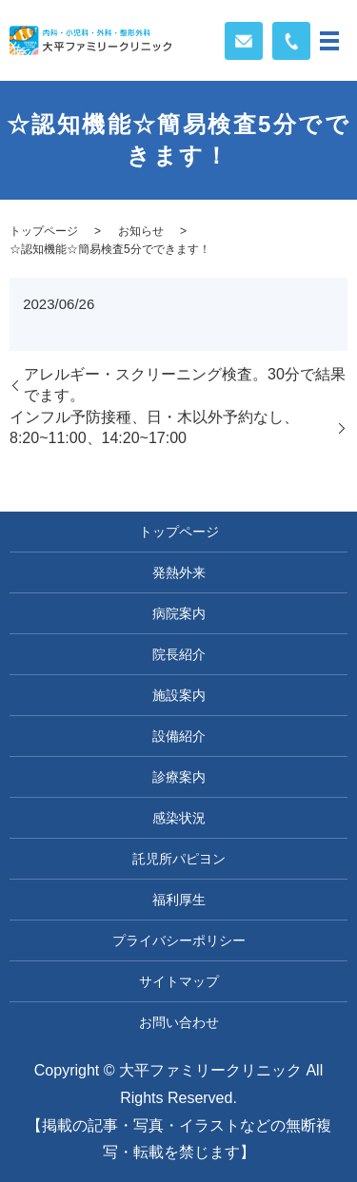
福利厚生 (179, 899)
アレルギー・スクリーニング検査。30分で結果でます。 (185, 384)
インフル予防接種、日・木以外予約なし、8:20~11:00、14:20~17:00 (154, 427)
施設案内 (179, 695)
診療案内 (179, 777)
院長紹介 (179, 654)
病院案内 (179, 613)
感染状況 (179, 817)
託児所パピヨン (179, 858)
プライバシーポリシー (179, 940)
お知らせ (141, 231)
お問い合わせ (179, 1022)
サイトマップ (179, 981)
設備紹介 (179, 736)
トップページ (44, 231)
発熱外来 (179, 572)
